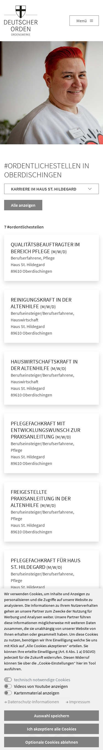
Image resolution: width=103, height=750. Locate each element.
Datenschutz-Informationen (31, 701)
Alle (23, 205)
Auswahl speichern (51, 715)
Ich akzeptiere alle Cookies (51, 729)
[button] (51, 189)
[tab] (51, 189)
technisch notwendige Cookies (42, 679)
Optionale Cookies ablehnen (51, 742)
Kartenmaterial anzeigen (36, 693)
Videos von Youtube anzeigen (41, 686)
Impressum (78, 701)
